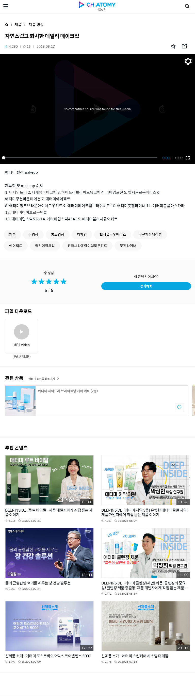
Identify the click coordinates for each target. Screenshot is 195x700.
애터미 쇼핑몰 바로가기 (43, 379)
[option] (96, 400)
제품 (18, 24)
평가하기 (146, 286)
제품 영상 (36, 24)
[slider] (80, 158)
